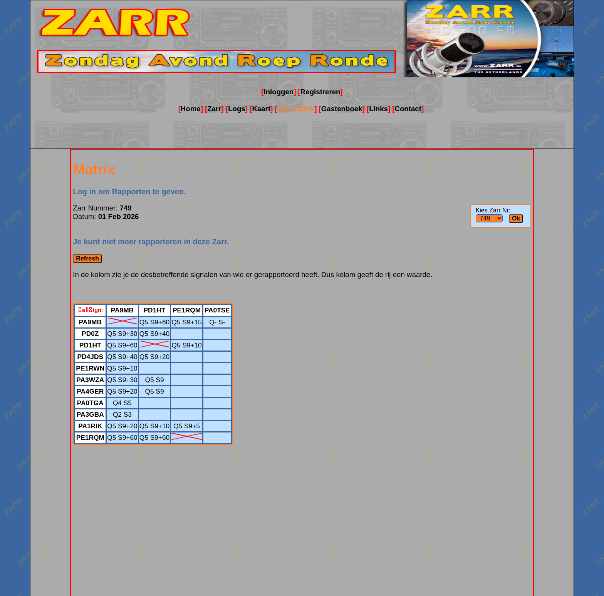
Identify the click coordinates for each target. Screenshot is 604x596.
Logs (236, 109)
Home (191, 109)
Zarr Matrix (295, 109)
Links (378, 109)
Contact (408, 109)
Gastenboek (341, 109)
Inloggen (278, 92)
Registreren (320, 92)
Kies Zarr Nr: (493, 210)
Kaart (261, 109)
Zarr (214, 109)
